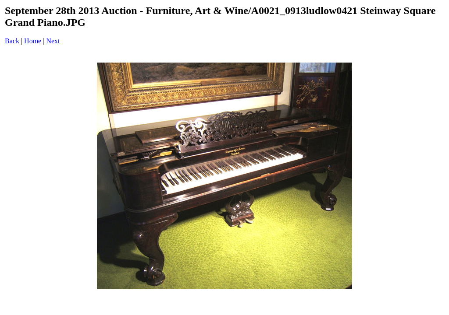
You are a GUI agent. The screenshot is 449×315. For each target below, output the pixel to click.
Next (53, 41)
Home (32, 41)
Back (12, 41)
